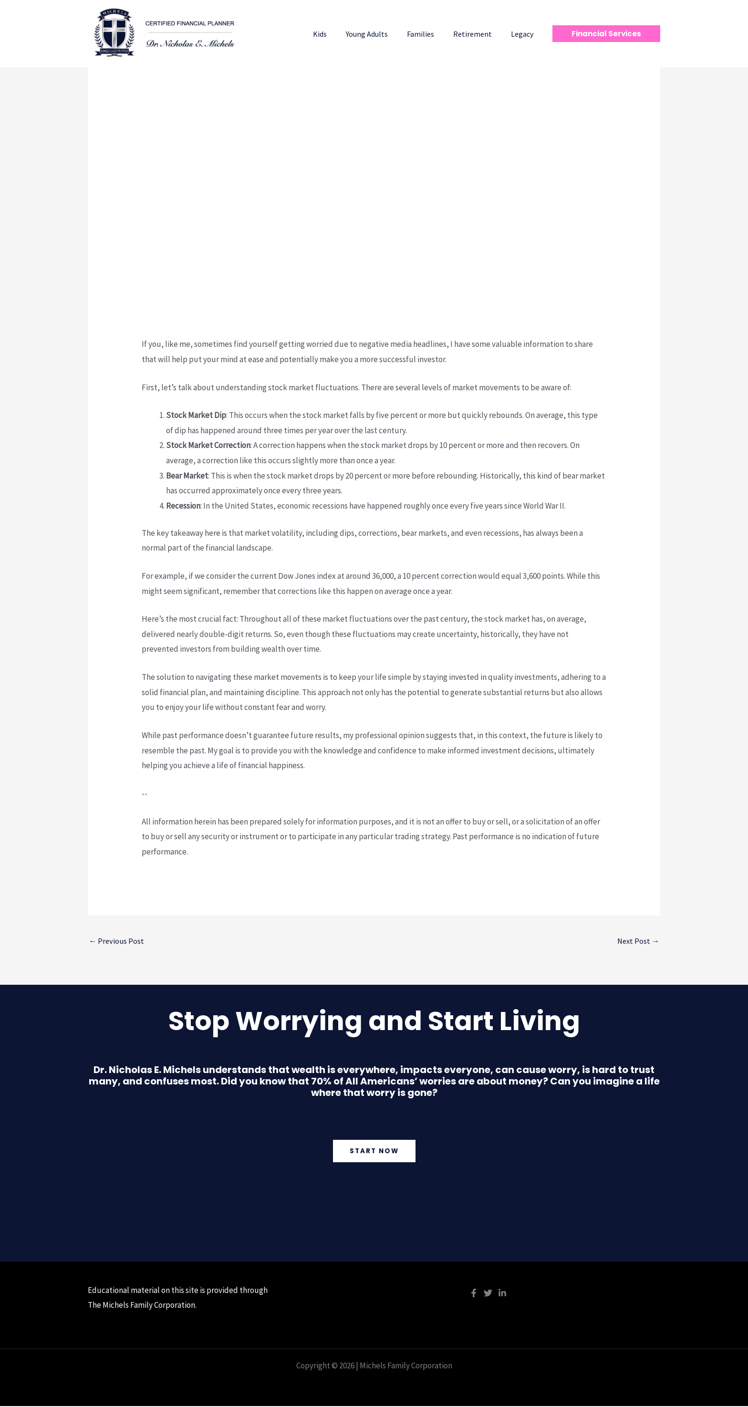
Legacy (524, 34)
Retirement (478, 34)
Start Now (374, 1152)
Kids (337, 34)
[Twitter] (488, 1294)
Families (430, 34)
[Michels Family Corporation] (164, 33)
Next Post (637, 941)
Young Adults (380, 34)
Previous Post (117, 941)
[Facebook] (473, 1294)
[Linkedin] (502, 1294)
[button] (606, 33)
